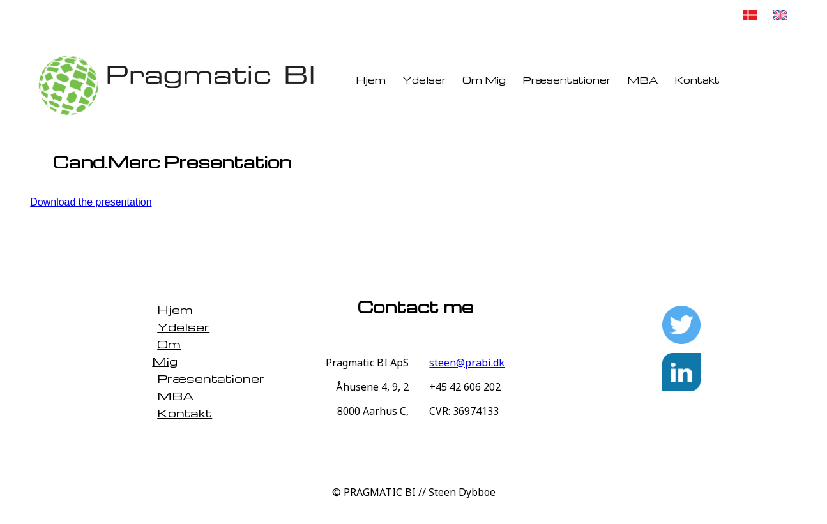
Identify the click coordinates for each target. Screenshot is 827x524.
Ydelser (424, 79)
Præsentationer (566, 79)
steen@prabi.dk (467, 363)
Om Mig (484, 79)
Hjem (371, 79)
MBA (642, 79)
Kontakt (697, 79)
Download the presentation (90, 202)
